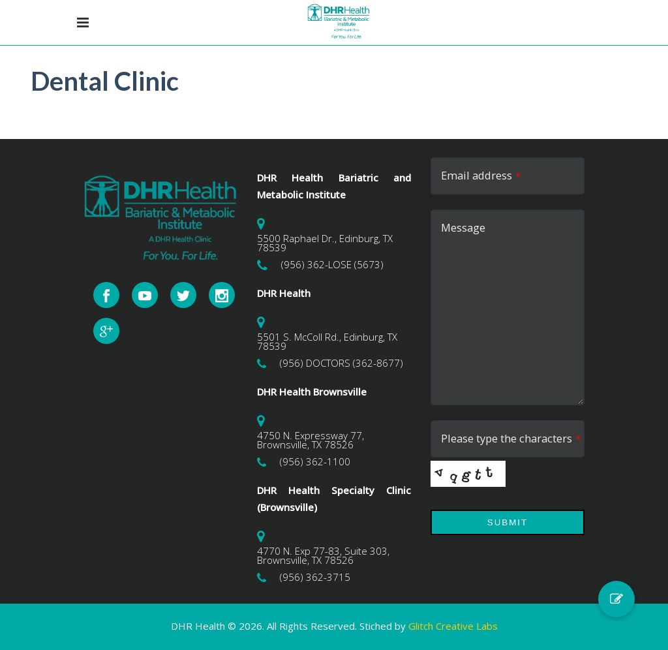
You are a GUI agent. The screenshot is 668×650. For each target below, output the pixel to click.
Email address (481, 175)
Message (463, 227)
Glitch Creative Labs (453, 625)
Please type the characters (511, 438)
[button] (616, 599)
